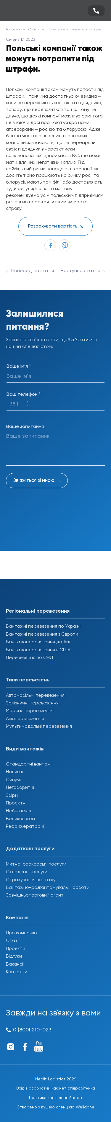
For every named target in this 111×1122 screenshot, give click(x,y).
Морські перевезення (30, 711)
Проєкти (15, 948)
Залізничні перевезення (32, 703)
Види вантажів (25, 749)
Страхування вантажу (31, 880)
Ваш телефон (24, 394)
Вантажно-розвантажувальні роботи (47, 887)
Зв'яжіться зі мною (33, 480)
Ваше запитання (25, 426)
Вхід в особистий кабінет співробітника (55, 1088)
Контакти (16, 972)
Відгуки (14, 956)
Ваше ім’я (19, 366)
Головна (13, 29)
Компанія (17, 917)
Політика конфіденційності (55, 1098)
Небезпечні (18, 811)
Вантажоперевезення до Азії (38, 642)
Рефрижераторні (25, 826)
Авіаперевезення (25, 719)
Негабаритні (20, 787)
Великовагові (20, 819)
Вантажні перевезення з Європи (42, 634)
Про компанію (21, 933)
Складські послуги (26, 872)
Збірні (12, 795)
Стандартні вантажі (29, 764)
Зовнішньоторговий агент (35, 895)
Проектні (16, 803)
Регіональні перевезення (38, 611)
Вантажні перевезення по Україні (43, 626)
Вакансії (15, 964)
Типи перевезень (27, 680)
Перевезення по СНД (29, 657)
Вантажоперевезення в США (38, 650)
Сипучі (13, 780)
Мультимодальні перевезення (39, 726)
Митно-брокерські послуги (36, 864)
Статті (33, 29)
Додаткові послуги (30, 848)
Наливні (14, 772)
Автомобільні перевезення (35, 695)
